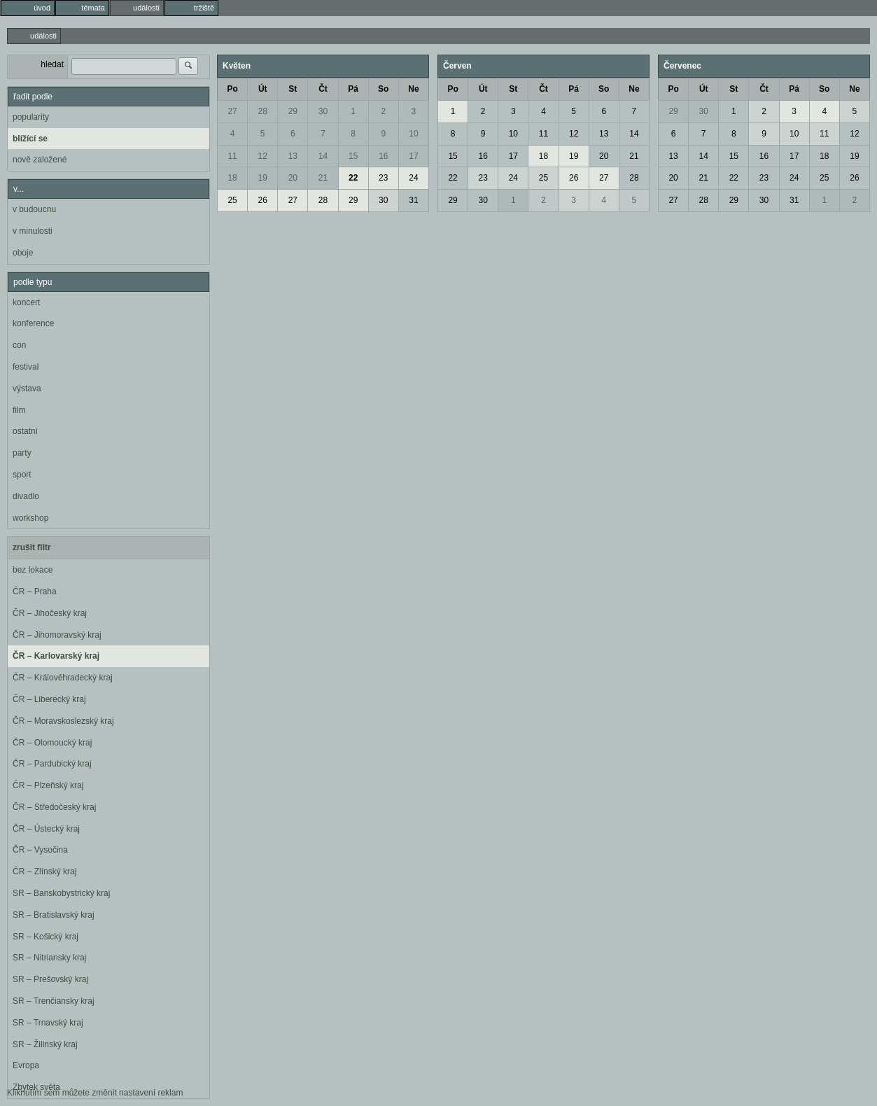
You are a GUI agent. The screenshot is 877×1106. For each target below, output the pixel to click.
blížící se (30, 139)
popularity (31, 117)
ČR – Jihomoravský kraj (57, 635)
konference (33, 323)
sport (22, 474)
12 (262, 156)
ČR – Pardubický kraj (52, 764)
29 (292, 111)
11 (232, 156)
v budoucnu (34, 209)
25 (232, 200)
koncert (26, 302)
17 (413, 156)
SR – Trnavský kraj (48, 1023)
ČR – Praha (35, 591)
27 (232, 111)
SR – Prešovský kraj (50, 979)
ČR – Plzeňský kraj (48, 785)
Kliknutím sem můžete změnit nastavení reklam (95, 1093)
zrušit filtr (32, 547)
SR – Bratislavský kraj (53, 915)
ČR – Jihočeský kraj (50, 613)
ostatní (25, 431)
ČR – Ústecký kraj (46, 829)
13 (292, 156)
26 (262, 200)
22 (353, 178)
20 (292, 178)
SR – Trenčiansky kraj (53, 1001)
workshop (30, 518)
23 (383, 178)
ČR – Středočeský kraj (54, 807)
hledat (52, 64)
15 (353, 156)
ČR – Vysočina (40, 850)
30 (323, 111)
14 (323, 156)
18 (232, 178)
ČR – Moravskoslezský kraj (63, 721)
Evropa (26, 1065)
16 (383, 156)
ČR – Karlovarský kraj (56, 656)
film (19, 410)
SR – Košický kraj (45, 936)
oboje (23, 253)
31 (413, 200)
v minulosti (32, 231)
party (22, 453)
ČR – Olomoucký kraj (52, 743)
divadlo (26, 496)
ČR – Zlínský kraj (44, 871)
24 (413, 178)
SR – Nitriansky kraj (49, 957)
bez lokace (32, 570)
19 (262, 178)
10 (413, 134)
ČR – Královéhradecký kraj (63, 677)
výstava (27, 388)
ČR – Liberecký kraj (49, 699)
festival (25, 367)
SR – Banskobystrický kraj (61, 893)
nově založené (39, 159)
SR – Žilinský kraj (45, 1044)
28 (262, 111)
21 (323, 178)
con (19, 345)
